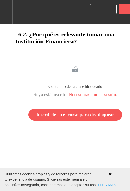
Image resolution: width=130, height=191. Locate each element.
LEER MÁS (107, 185)
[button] (6, 12)
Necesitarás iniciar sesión (92, 94)
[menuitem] (22, 12)
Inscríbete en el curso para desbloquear (75, 114)
